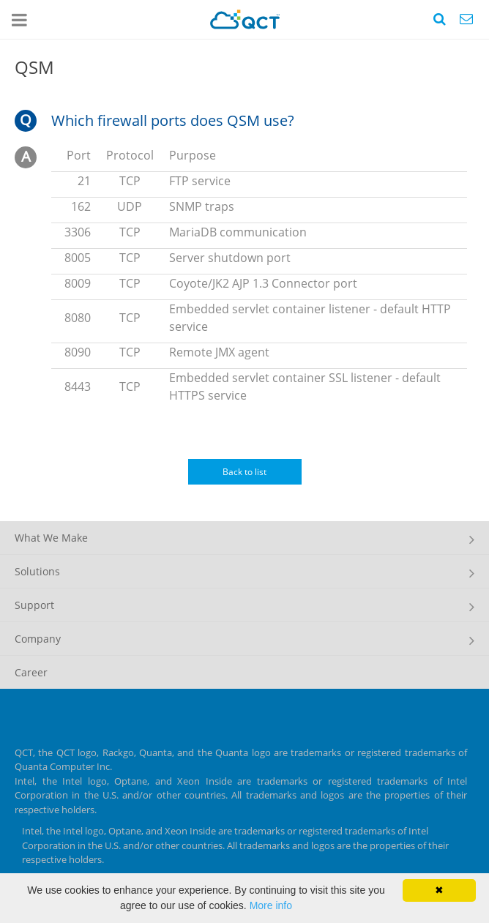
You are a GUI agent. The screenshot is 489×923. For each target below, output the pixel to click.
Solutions (37, 571)
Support (34, 605)
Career (31, 672)
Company (38, 639)
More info (271, 905)
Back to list (244, 472)
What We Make (51, 538)
